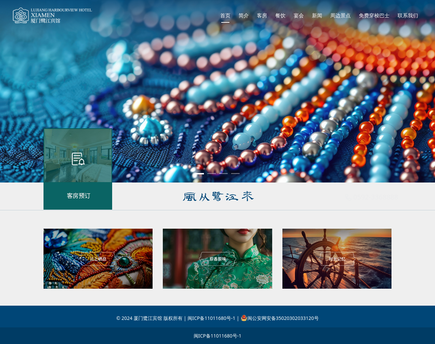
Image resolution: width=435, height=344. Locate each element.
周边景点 (340, 15)
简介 (244, 15)
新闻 (317, 15)
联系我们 (408, 15)
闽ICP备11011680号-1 (218, 335)
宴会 (299, 15)
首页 (225, 15)
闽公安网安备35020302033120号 (280, 318)
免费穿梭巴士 (374, 15)
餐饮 (280, 15)
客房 (262, 15)
